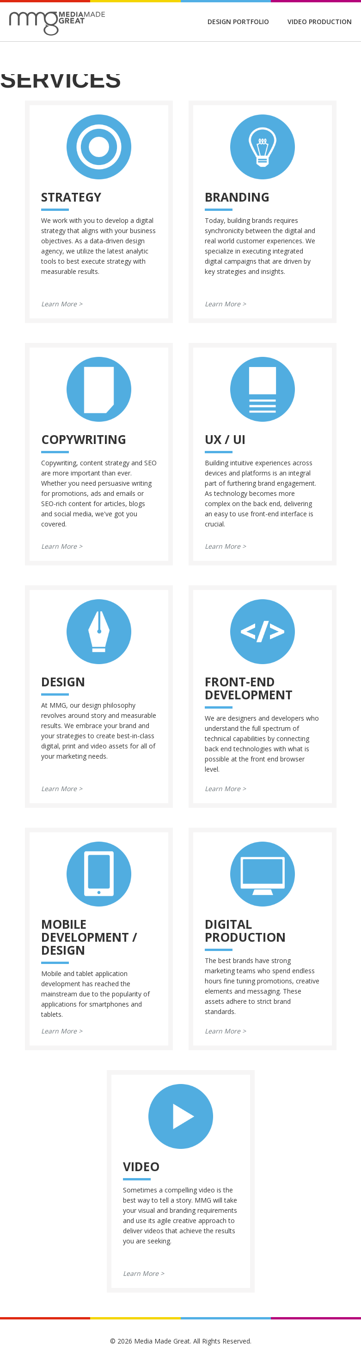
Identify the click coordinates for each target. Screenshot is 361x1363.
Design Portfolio (238, 21)
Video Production (320, 21)
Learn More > (61, 303)
